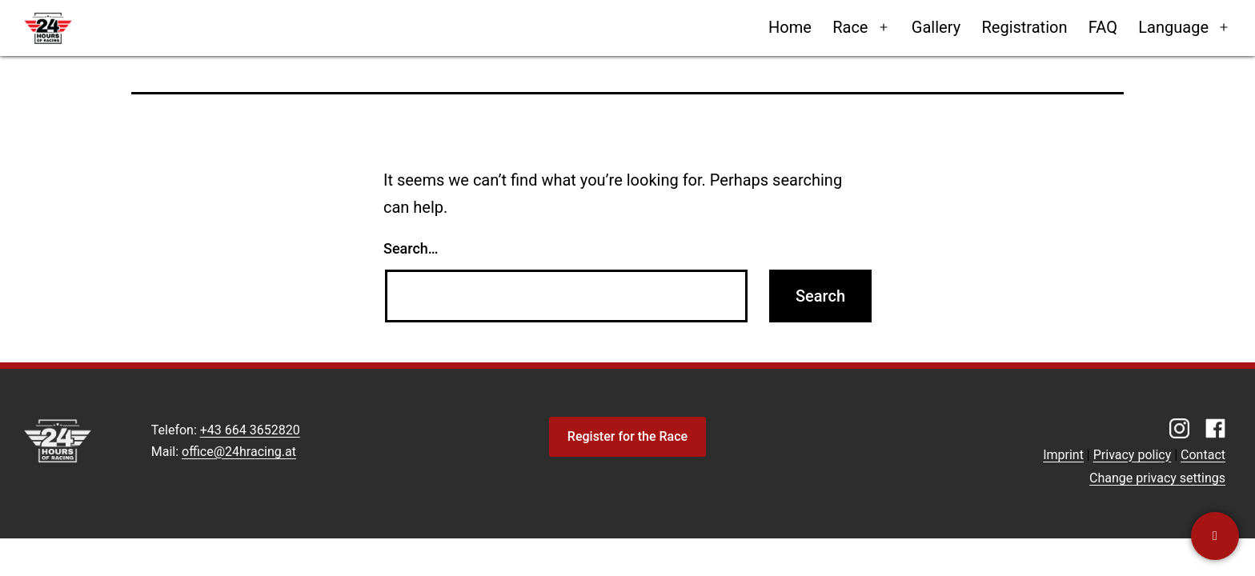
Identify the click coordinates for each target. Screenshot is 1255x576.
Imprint (1063, 454)
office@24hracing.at (239, 451)
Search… (411, 248)
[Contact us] (1215, 536)
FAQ (1103, 27)
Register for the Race (627, 436)
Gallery (936, 27)
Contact (1203, 454)
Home (790, 27)
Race (850, 27)
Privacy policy (1132, 454)
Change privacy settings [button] (1157, 478)
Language (1173, 27)
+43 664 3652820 (250, 430)
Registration (1024, 27)
